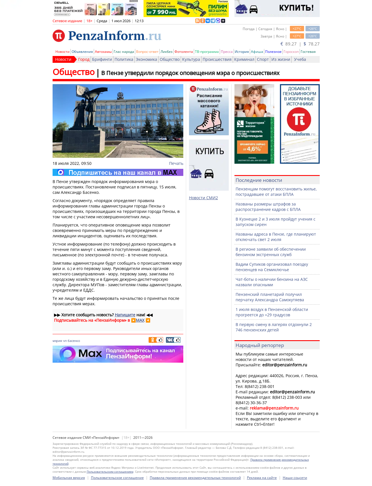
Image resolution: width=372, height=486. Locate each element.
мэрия (57, 340)
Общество (170, 59)
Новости (62, 51)
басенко (74, 340)
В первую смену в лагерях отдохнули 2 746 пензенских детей (274, 327)
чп (65, 340)
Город (84, 59)
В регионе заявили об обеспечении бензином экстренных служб (271, 251)
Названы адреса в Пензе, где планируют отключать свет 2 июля (276, 236)
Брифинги (102, 59)
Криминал (244, 59)
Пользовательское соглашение (117, 477)
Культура (191, 59)
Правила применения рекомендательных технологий (195, 477)
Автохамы (103, 51)
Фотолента (183, 51)
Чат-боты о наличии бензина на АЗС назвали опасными (272, 282)
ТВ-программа (207, 51)
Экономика (146, 59)
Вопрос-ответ (147, 51)
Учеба (300, 59)
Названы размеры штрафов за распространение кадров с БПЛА (268, 206)
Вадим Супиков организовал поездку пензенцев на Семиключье (272, 266)
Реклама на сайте (262, 477)
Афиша (257, 51)
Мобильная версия (69, 477)
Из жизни (280, 59)
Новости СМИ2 (203, 197)
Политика (124, 59)
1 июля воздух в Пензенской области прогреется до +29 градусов (272, 312)
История (242, 51)
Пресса (227, 51)
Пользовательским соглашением (110, 471)
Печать (176, 163)
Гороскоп (291, 51)
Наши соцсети (295, 477)
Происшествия (217, 59)
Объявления (82, 51)
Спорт (263, 59)
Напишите (125, 314)
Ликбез (167, 51)
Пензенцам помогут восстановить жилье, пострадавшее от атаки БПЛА (276, 191)
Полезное (273, 51)
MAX (140, 320)
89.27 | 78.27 (300, 44)
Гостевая (308, 51)
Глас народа (124, 51)
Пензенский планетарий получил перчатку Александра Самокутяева (270, 297)
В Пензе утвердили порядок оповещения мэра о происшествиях (190, 73)
